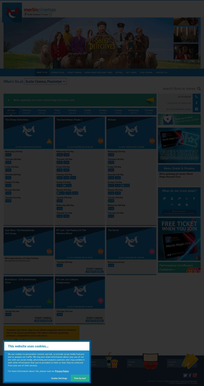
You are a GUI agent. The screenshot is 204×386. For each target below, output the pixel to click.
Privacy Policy (62, 371)
